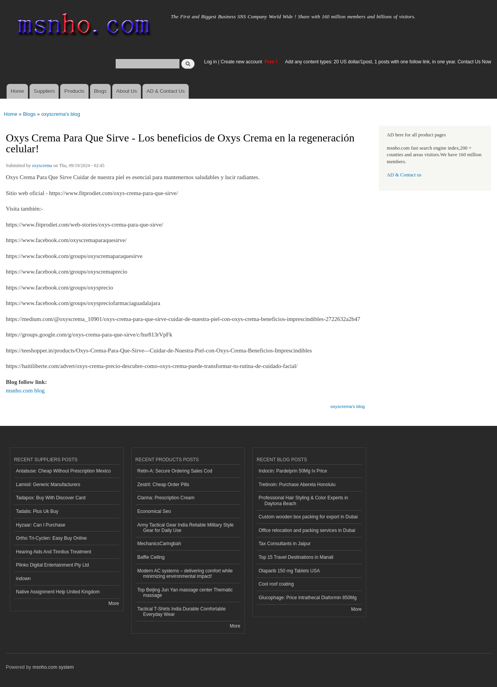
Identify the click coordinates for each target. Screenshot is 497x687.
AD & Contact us (404, 175)
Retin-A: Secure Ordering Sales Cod (174, 471)
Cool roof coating (276, 584)
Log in (210, 62)
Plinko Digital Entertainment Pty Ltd (52, 565)
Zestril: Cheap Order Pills (163, 484)
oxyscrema (42, 165)
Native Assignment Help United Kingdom (58, 592)
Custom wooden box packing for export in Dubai (308, 517)
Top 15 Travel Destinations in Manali (296, 557)
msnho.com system (53, 667)
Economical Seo (154, 511)
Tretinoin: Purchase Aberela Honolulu (297, 484)
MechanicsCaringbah (159, 543)
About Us (126, 91)
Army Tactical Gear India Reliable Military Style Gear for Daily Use (185, 527)
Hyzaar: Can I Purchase (40, 525)
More (113, 603)
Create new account (242, 62)
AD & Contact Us (166, 91)
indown (23, 578)
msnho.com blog (25, 390)
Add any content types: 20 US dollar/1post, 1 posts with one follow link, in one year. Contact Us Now (388, 62)
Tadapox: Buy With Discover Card (50, 497)
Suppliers (44, 91)
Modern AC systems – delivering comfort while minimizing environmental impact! (185, 573)
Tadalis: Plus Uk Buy (37, 511)
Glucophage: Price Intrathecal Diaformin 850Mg (307, 597)
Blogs (100, 91)
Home (17, 91)
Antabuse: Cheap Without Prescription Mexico (63, 471)
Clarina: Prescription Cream (166, 497)
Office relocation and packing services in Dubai (307, 530)
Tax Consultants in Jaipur (285, 543)
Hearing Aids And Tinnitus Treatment (53, 551)
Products (74, 91)
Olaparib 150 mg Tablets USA (289, 571)
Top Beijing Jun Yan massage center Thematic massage (185, 592)
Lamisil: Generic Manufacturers (48, 484)
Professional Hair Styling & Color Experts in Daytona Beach (303, 500)
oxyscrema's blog (60, 114)
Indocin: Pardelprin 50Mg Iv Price (293, 471)
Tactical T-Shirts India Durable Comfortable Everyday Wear (181, 611)
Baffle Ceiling (151, 557)
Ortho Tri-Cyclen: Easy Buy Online (51, 538)
